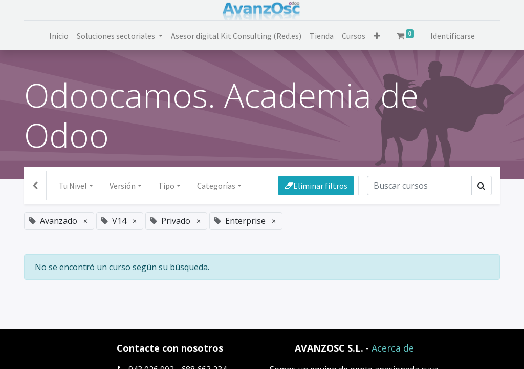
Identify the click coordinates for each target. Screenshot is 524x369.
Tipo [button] (166, 185)
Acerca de (393, 348)
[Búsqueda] (419, 185)
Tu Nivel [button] (73, 185)
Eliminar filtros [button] (316, 185)
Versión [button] (123, 185)
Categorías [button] (216, 185)
